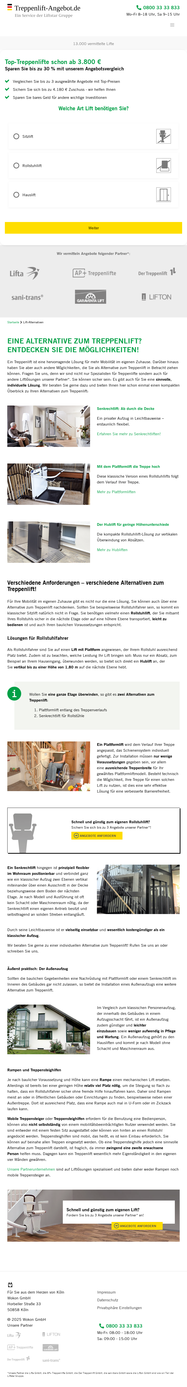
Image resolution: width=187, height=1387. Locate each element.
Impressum (106, 1292)
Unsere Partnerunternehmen (31, 1169)
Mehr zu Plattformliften (116, 491)
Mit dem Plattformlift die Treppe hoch (128, 466)
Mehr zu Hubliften (112, 549)
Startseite (13, 322)
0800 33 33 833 (158, 7)
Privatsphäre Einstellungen (119, 1307)
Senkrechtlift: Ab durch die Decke (125, 408)
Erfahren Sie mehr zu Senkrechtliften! (129, 433)
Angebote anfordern (98, 836)
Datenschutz (107, 1299)
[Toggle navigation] (175, 24)
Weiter (93, 227)
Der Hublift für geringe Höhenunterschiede (133, 524)
